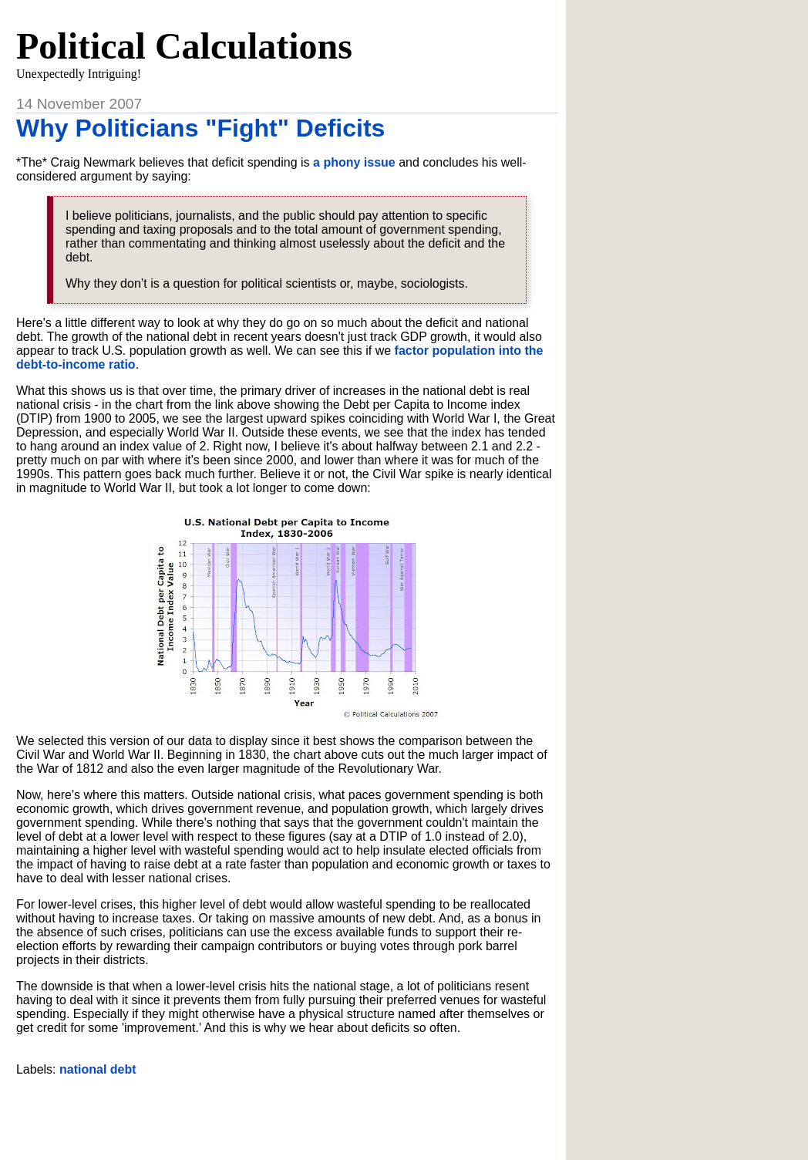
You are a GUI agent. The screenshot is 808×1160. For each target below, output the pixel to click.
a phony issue (354, 162)
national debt (97, 1069)
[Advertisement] (286, 1112)
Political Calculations (184, 45)
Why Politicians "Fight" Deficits (200, 128)
